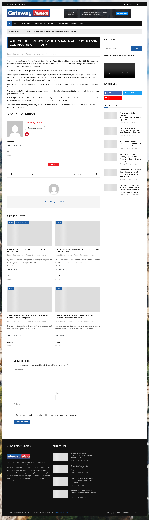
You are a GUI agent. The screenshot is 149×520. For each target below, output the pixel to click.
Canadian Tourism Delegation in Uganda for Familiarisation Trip (26, 251)
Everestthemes (62, 513)
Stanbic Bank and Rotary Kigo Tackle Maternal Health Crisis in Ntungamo (27, 317)
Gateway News (11, 5)
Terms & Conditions (130, 513)
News (15, 24)
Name (17, 394)
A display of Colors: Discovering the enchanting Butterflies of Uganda (131, 117)
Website (17, 405)
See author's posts (35, 129)
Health (29, 24)
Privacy (109, 513)
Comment (18, 370)
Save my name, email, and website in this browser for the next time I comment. (46, 416)
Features (74, 24)
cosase (53, 165)
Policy (117, 513)
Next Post (77, 175)
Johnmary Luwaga (40, 256)
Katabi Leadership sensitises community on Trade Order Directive (77, 251)
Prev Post (30, 175)
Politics (22, 24)
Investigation (63, 24)
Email (58, 394)
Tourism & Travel (50, 24)
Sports (81, 24)
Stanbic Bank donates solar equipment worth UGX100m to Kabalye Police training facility (130, 189)
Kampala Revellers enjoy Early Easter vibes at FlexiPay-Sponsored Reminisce (75, 317)
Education (38, 24)
